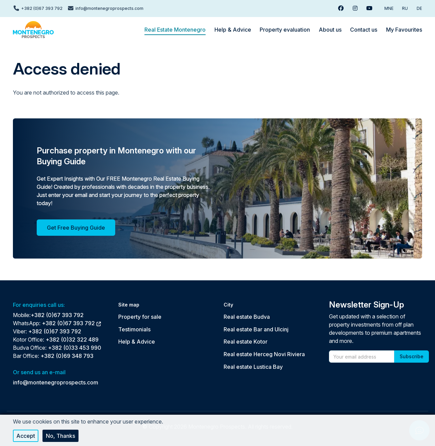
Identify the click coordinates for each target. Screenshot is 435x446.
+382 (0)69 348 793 (66, 355)
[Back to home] (33, 29)
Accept (25, 435)
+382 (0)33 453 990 (74, 347)
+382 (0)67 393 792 (57, 315)
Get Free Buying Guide (76, 227)
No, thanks (60, 435)
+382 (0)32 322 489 (72, 339)
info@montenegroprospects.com (55, 382)
